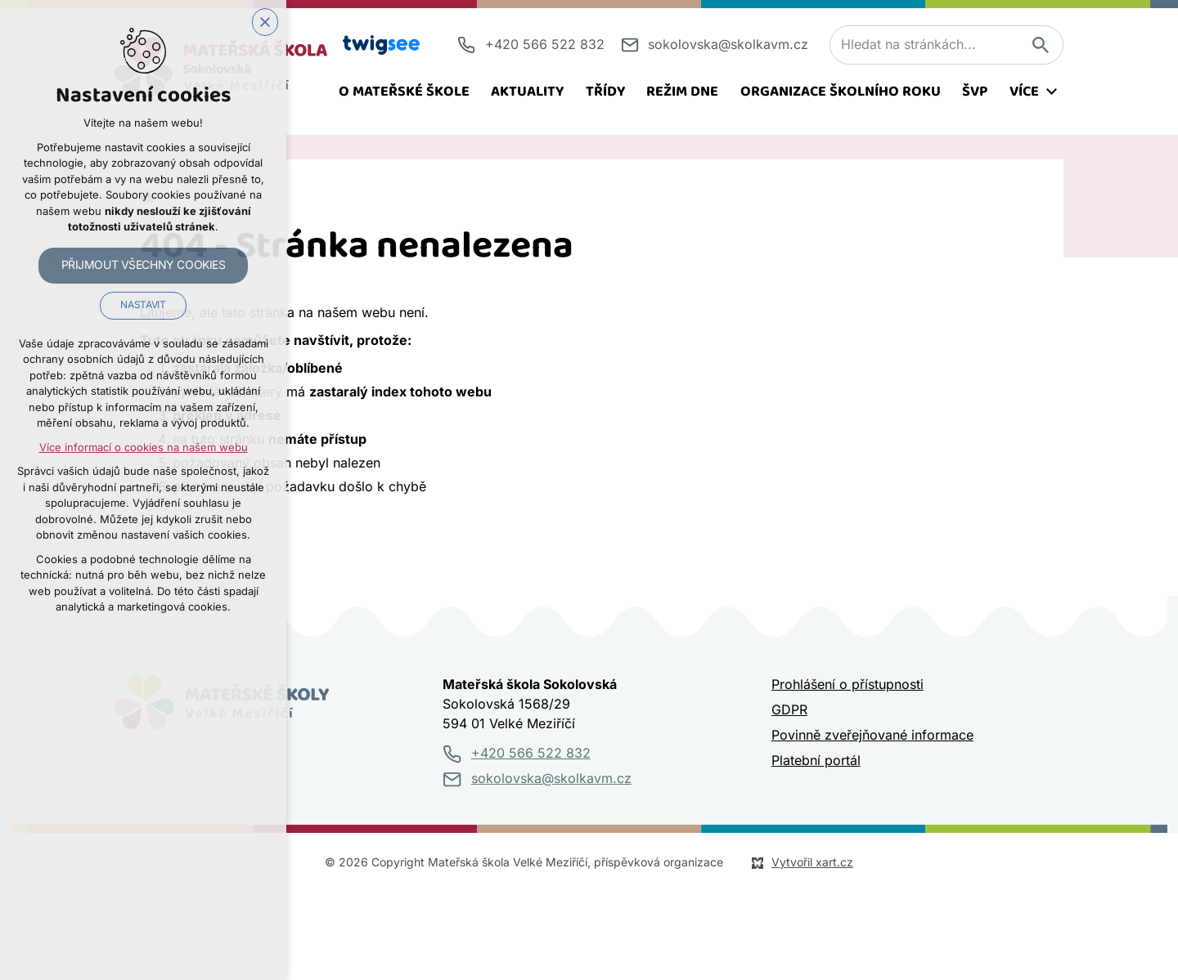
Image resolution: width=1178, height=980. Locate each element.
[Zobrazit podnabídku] (1051, 91)
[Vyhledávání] (1039, 44)
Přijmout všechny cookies (143, 264)
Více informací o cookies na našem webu (143, 447)
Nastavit (142, 305)
